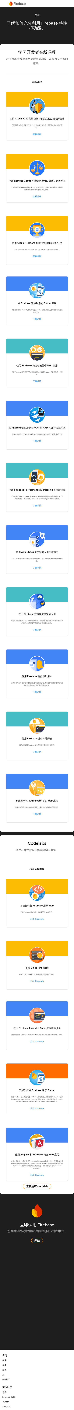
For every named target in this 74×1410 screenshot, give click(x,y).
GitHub (5, 1379)
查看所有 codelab (37, 1186)
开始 (37, 1240)
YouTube (6, 1406)
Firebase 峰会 (8, 1397)
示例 (4, 1370)
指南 (4, 1360)
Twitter (5, 1401)
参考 (4, 1365)
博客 (4, 1392)
